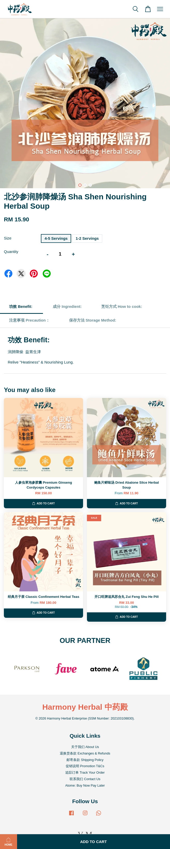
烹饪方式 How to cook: (121, 306)
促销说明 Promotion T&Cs (85, 766)
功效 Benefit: (21, 306)
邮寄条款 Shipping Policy (85, 760)
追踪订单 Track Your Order (85, 772)
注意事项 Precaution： (29, 320)
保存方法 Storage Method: (93, 320)
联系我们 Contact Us (85, 779)
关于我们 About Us (85, 747)
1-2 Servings (87, 238)
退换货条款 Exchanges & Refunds (85, 753)
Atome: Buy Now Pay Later (85, 785)
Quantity (11, 251)
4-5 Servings (56, 238)
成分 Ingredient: (67, 306)
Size (7, 238)
